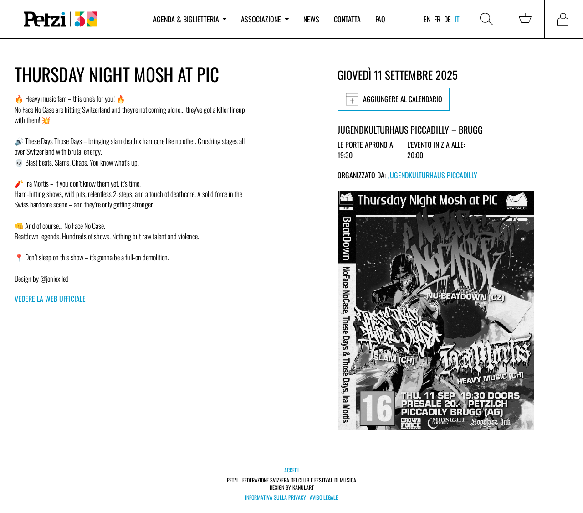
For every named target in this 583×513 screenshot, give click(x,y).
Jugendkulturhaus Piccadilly (432, 175)
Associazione (264, 19)
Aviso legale (324, 497)
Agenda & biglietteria (189, 19)
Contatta (347, 19)
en (427, 19)
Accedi (291, 470)
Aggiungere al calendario (393, 99)
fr (437, 19)
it (457, 19)
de (447, 19)
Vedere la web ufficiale (50, 298)
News (311, 19)
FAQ (380, 19)
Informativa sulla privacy (275, 497)
